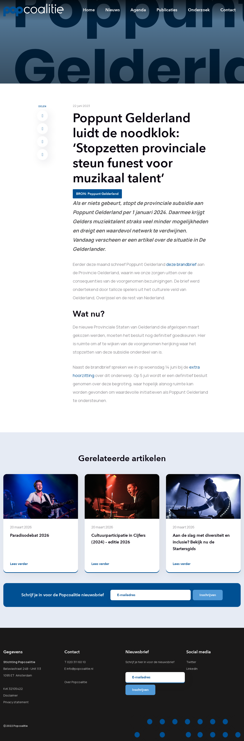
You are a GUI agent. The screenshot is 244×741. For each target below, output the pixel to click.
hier (140, 662)
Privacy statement (16, 702)
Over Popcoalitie (75, 682)
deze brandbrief (181, 264)
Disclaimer (10, 695)
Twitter (191, 662)
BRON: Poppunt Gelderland (97, 194)
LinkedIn (192, 669)
